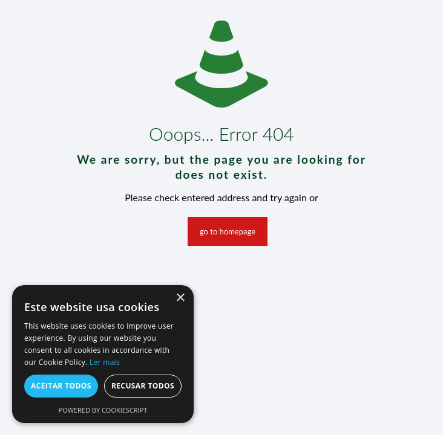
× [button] (180, 298)
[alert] (103, 354)
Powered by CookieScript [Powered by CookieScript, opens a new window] (103, 409)
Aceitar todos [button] (61, 386)
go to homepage (227, 231)
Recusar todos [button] (142, 386)
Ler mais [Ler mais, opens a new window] (105, 362)
